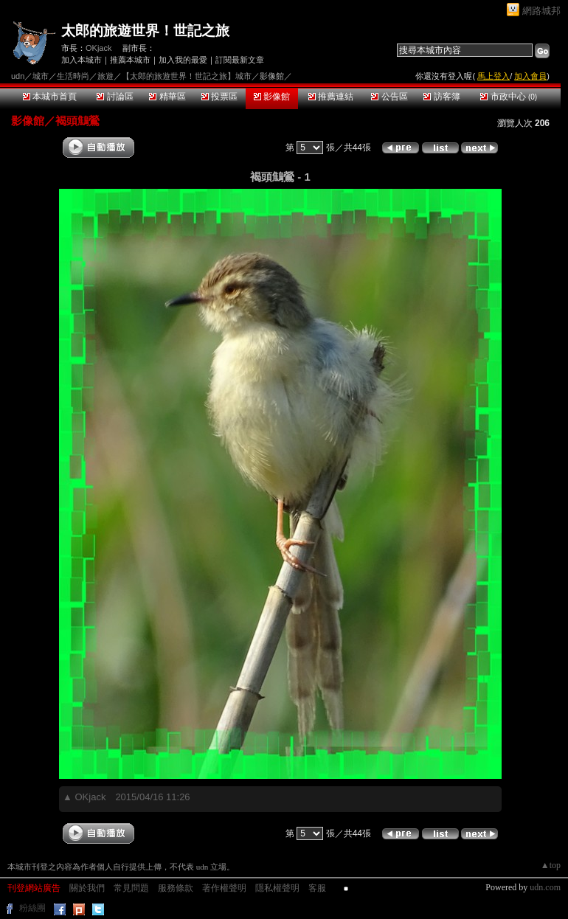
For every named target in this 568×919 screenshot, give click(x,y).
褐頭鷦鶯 (77, 120)
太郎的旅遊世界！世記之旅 (145, 30)
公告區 (389, 96)
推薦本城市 (130, 59)
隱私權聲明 (277, 888)
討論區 (115, 96)
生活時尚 (73, 76)
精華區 (167, 96)
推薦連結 (330, 96)
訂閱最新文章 (239, 59)
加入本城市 (81, 59)
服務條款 (175, 888)
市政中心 (508, 96)
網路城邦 (541, 10)
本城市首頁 (50, 96)
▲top (551, 865)
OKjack (98, 48)
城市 (40, 76)
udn (17, 76)
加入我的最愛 (183, 59)
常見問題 (131, 888)
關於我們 (87, 888)
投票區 (219, 96)
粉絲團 (32, 908)
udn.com (545, 887)
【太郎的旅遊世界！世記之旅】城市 (187, 76)
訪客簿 (441, 96)
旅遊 (105, 76)
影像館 (272, 96)
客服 (317, 888)
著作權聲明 (224, 888)
